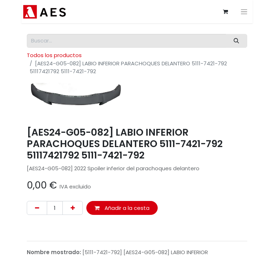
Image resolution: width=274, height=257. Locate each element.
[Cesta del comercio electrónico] (226, 12)
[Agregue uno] (72, 208)
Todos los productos (54, 55)
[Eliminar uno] (37, 208)
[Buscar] (236, 41)
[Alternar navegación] (245, 12)
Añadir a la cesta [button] (122, 208)
